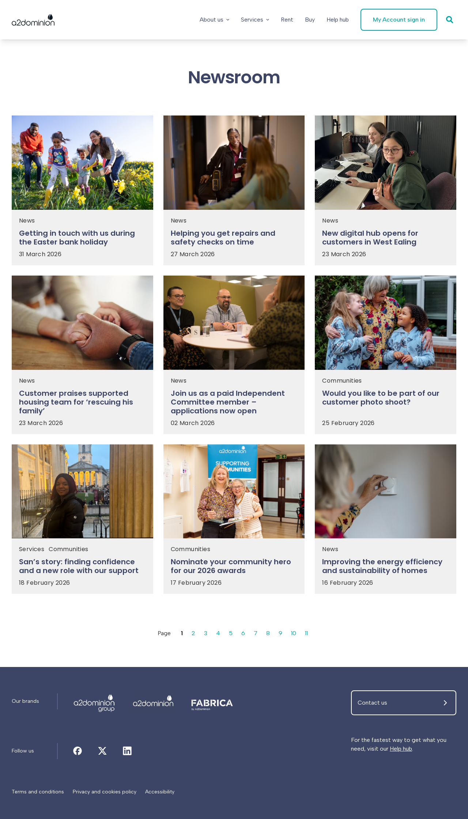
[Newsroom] (94, 701)
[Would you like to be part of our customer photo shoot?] (385, 400)
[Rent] (287, 19)
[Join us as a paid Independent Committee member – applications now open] (234, 404)
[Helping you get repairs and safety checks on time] (234, 240)
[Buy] (310, 19)
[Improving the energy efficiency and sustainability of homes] (385, 568)
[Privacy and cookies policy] (104, 792)
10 (293, 633)
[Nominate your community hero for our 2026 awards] (234, 568)
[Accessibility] (159, 792)
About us (214, 19)
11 (306, 633)
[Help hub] (338, 19)
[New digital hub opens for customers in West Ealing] (385, 240)
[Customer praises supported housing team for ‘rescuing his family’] (82, 404)
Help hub (401, 748)
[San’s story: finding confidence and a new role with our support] (82, 568)
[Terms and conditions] (38, 792)
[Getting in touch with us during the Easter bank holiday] (82, 240)
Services (255, 19)
